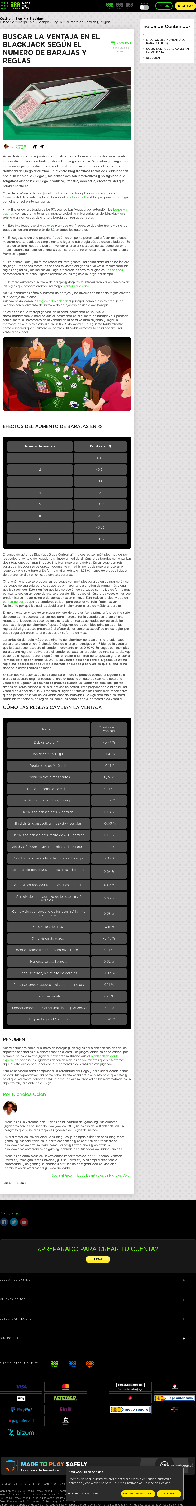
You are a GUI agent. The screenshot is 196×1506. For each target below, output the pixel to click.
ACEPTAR (169, 1494)
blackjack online (77, 197)
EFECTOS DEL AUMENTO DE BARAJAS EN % (165, 41)
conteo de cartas (15, 602)
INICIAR (164, 6)
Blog (18, 19)
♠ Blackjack (36, 19)
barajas (42, 193)
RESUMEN (153, 58)
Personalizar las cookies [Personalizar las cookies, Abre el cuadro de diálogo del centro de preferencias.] (84, 1494)
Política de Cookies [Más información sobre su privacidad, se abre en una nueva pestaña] (157, 1483)
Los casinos (114, 270)
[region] (125, 1483)
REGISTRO (185, 6)
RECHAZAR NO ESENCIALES (138, 1494)
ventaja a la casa (76, 286)
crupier (45, 225)
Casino (5, 19)
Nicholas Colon (21, 147)
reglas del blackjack (53, 301)
